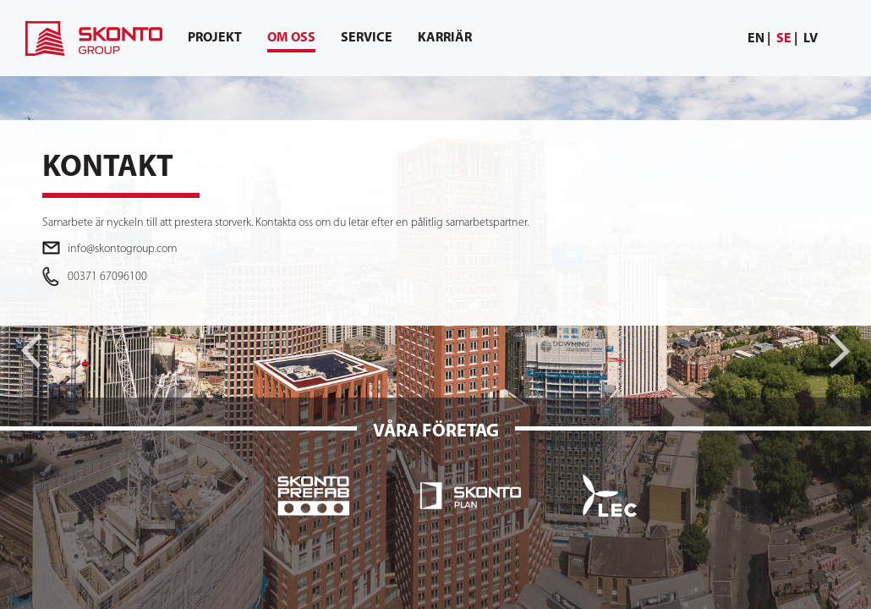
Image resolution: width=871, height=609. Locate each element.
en (756, 39)
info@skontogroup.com (122, 249)
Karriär (445, 38)
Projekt (215, 38)
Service (366, 38)
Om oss (291, 41)
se (784, 39)
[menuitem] (759, 39)
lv (810, 39)
